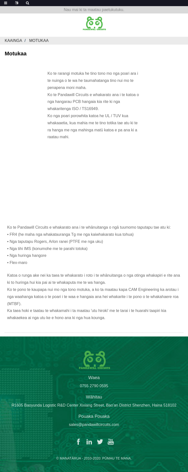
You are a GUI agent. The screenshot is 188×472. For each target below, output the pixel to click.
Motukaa (38, 40)
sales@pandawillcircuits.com (94, 428)
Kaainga (13, 40)
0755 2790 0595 (94, 389)
